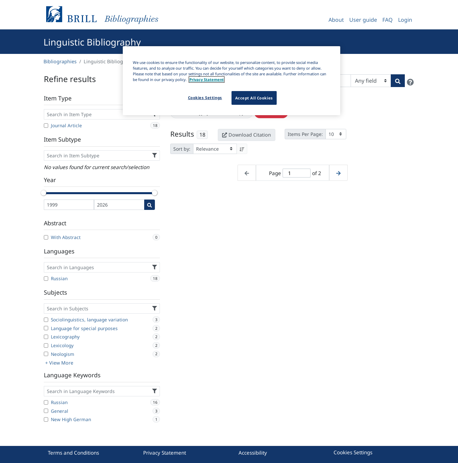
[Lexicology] (46, 345)
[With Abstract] (46, 237)
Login (405, 19)
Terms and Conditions (73, 452)
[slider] (44, 193)
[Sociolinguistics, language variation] (46, 319)
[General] (46, 410)
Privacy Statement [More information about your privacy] (206, 79)
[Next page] (338, 173)
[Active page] (296, 173)
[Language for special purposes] (46, 328)
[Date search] (149, 205)
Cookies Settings (353, 452)
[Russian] (46, 278)
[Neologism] (46, 354)
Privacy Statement (164, 452)
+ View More (59, 363)
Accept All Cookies (254, 97)
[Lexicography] (46, 336)
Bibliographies (60, 61)
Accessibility (253, 452)
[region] (231, 80)
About (336, 19)
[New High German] (46, 419)
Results (182, 134)
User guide (363, 19)
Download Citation (246, 135)
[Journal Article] (46, 125)
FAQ (387, 19)
